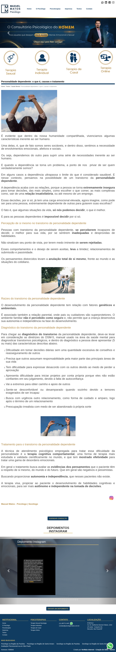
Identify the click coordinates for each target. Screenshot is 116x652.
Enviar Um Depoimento (58, 609)
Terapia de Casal (36, 628)
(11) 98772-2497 (64, 623)
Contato (89, 9)
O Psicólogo (40, 9)
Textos (79, 9)
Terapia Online (35, 630)
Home (29, 9)
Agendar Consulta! (58, 518)
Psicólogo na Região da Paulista (13, 644)
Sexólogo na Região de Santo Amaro (95, 644)
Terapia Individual (36, 625)
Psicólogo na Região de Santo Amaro (40, 644)
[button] (8, 33)
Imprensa (68, 9)
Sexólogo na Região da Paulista (68, 644)
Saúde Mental (15, 86)
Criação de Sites (102, 650)
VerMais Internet (87, 650)
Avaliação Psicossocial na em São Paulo (16, 646)
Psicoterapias (55, 9)
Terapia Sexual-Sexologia (39, 623)
